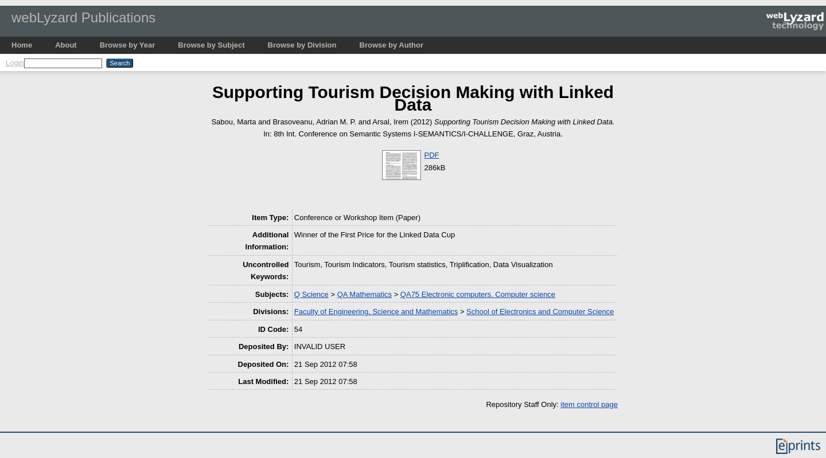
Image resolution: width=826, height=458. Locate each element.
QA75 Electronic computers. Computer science (477, 294)
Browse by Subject (211, 45)
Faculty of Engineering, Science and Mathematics (376, 311)
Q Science (311, 294)
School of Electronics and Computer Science (540, 311)
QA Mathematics (364, 294)
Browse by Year (127, 45)
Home (21, 45)
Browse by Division (302, 45)
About (66, 45)
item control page (589, 404)
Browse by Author (391, 45)
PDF (431, 155)
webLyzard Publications (83, 17)
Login (15, 62)
